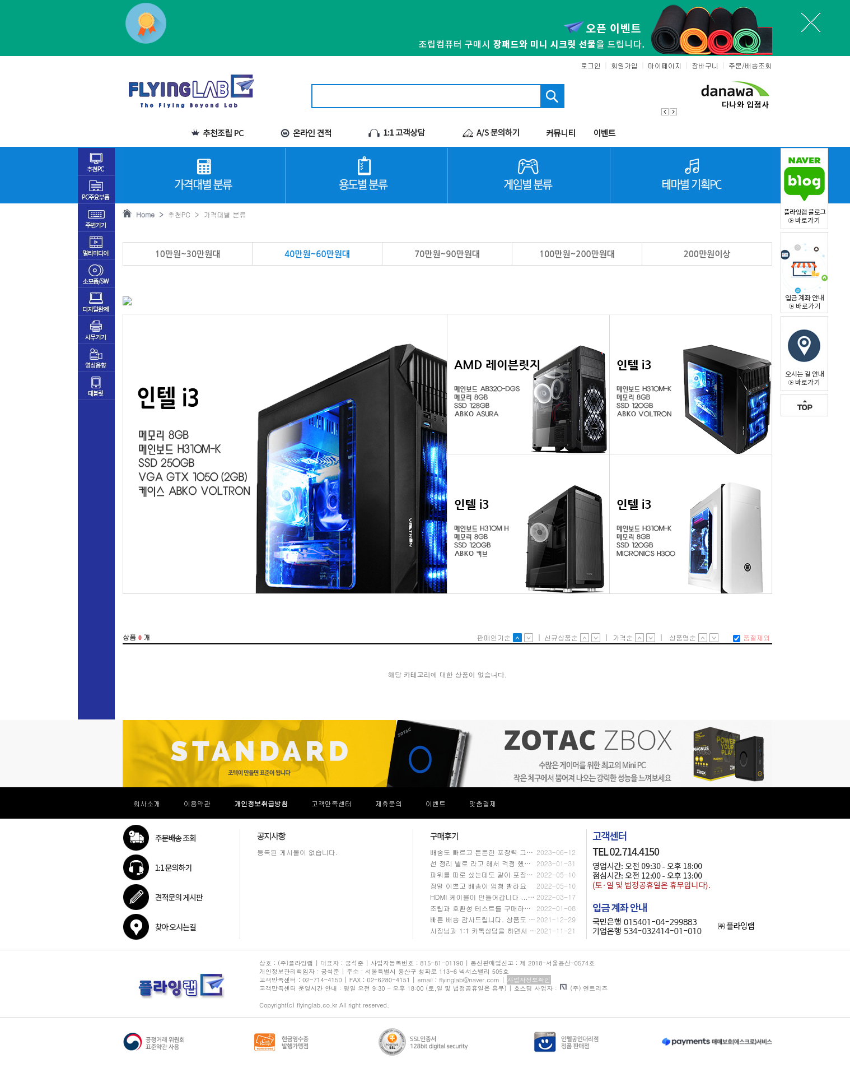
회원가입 (624, 65)
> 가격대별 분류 (218, 214)
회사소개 (146, 803)
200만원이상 (707, 254)
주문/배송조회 (750, 65)
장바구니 (705, 65)
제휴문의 (388, 803)
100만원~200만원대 (577, 254)
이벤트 (436, 803)
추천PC (177, 214)
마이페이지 (664, 65)
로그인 (591, 65)
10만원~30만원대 (188, 254)
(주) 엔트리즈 (584, 988)
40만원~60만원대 (317, 254)
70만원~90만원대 (447, 254)
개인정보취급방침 (261, 803)
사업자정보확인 (528, 980)
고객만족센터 (331, 803)
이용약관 (197, 803)
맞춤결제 (482, 803)
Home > (148, 214)
